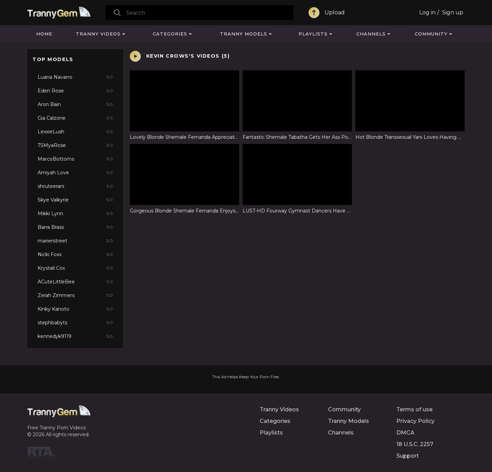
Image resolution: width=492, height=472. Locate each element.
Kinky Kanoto (75, 309)
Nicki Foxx (75, 254)
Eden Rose (75, 91)
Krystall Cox (75, 268)
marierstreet (75, 241)
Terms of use (414, 409)
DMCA (405, 432)
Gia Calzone (75, 118)
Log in (427, 12)
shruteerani (75, 186)
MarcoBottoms (75, 159)
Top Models (52, 59)
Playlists (313, 33)
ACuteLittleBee (75, 282)
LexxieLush (75, 131)
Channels (371, 33)
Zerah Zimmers (75, 295)
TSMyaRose (75, 145)
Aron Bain (75, 104)
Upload (335, 12)
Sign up (452, 12)
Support (407, 456)
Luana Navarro (75, 77)
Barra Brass (75, 227)
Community (431, 33)
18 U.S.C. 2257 (414, 444)
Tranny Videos (98, 33)
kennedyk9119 (75, 336)
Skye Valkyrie (75, 200)
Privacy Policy (415, 421)
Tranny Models (243, 33)
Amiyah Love (75, 172)
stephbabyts (75, 322)
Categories (170, 33)
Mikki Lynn (75, 213)
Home (44, 33)
